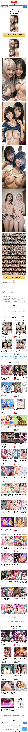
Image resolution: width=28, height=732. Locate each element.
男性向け (23, 311)
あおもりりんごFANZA (14, 307)
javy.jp (14, 1)
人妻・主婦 (7, 729)
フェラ (18, 729)
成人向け (12, 312)
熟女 (11, 729)
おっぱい (19, 311)
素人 (21, 729)
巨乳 (10, 311)
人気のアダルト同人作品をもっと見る (14, 621)
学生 (16, 312)
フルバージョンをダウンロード (14, 34)
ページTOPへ (24, 729)
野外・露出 (15, 311)
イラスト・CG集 (6, 311)
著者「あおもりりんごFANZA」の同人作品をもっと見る (14, 357)
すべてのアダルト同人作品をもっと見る (14, 715)
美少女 (14, 729)
